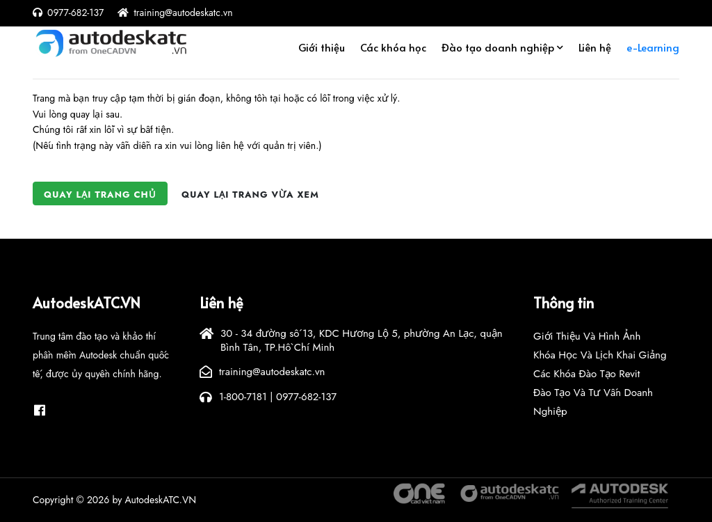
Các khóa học (393, 51)
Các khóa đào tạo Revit (586, 373)
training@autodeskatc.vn (183, 12)
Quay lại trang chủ (100, 194)
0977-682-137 (75, 12)
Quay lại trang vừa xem (250, 194)
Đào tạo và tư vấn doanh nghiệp (593, 402)
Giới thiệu (321, 51)
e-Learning (652, 51)
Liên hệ (594, 51)
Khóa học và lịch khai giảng (600, 355)
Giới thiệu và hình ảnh (586, 336)
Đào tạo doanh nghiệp (498, 51)
